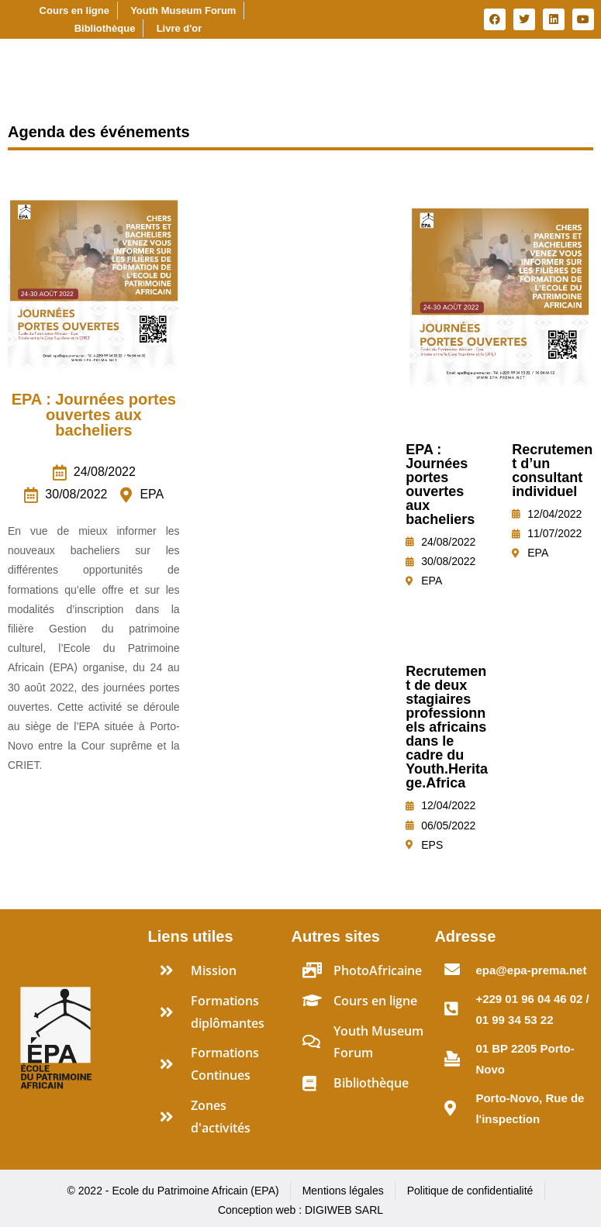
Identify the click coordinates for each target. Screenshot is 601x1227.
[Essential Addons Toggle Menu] (582, 62)
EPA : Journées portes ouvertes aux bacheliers (94, 415)
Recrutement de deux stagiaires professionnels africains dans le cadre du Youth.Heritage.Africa (447, 727)
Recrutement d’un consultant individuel (552, 470)
